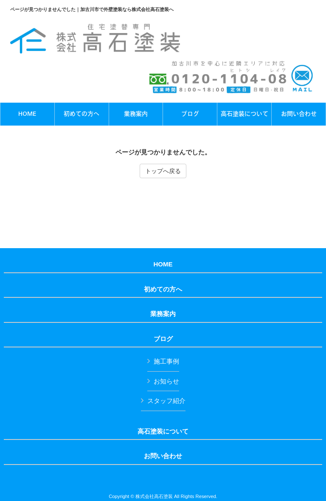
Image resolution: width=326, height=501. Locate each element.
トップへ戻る (163, 171)
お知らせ (166, 381)
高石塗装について (163, 431)
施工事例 (166, 361)
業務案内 (163, 314)
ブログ (163, 339)
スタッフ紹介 (166, 400)
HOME (163, 264)
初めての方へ (163, 289)
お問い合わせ (163, 456)
